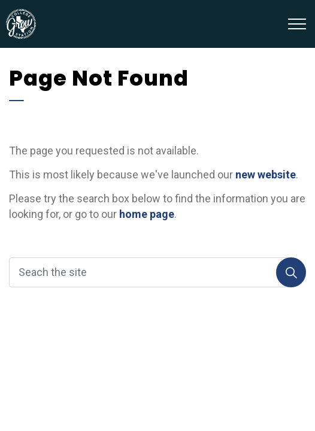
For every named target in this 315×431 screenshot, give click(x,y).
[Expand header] (297, 24)
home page (146, 214)
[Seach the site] (157, 272)
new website (265, 174)
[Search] (291, 272)
